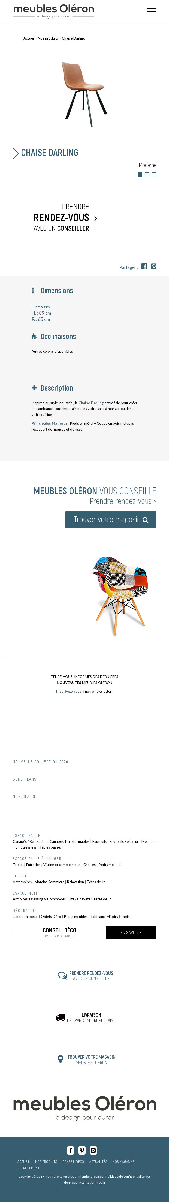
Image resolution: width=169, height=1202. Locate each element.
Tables (18, 864)
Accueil (29, 38)
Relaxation (75, 882)
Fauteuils (99, 841)
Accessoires (22, 882)
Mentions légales (90, 1176)
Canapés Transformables (69, 841)
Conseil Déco (73, 1161)
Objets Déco (51, 916)
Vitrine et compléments (61, 864)
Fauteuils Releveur (124, 841)
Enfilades (33, 864)
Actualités (98, 1161)
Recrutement (28, 1167)
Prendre (52, 217)
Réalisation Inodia (92, 1182)
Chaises (89, 864)
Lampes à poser (25, 916)
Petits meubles (110, 864)
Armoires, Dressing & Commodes (39, 899)
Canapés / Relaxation (30, 841)
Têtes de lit (96, 882)
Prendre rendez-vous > (123, 500)
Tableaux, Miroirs (104, 916)
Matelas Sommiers (49, 882)
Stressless (29, 847)
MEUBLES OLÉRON (91, 1059)
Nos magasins (123, 1161)
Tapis (125, 916)
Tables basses (51, 847)
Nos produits (48, 38)
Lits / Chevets (79, 899)
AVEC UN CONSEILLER (91, 975)
